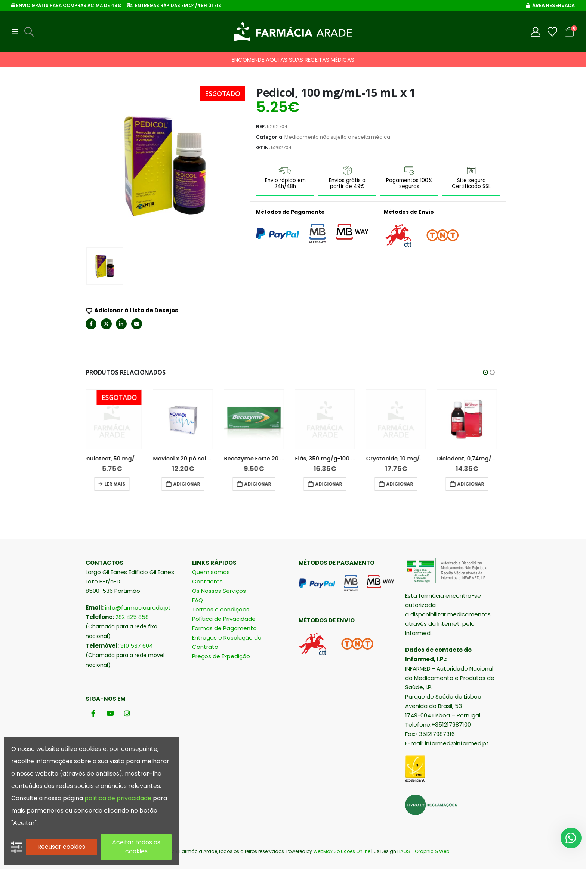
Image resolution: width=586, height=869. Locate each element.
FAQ (197, 600)
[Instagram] (127, 713)
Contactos (207, 581)
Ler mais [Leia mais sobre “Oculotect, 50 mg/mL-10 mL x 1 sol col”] (118, 484)
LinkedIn (121, 323)
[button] (17, 31)
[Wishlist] (552, 32)
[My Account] (536, 32)
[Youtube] (110, 713)
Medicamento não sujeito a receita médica (337, 137)
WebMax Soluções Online (341, 851)
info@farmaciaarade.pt (138, 607)
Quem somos (211, 572)
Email (136, 323)
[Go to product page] (115, 419)
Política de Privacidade (224, 619)
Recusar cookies (61, 846)
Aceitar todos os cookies (136, 847)
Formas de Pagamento (224, 628)
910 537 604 (136, 646)
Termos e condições (220, 609)
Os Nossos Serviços (219, 591)
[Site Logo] (293, 31)
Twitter (106, 323)
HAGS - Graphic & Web (423, 851)
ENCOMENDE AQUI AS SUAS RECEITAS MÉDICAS (293, 60)
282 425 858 (132, 617)
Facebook (91, 323)
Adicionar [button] (190, 484)
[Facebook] (93, 713)
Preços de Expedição (221, 656)
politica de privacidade (117, 798)
